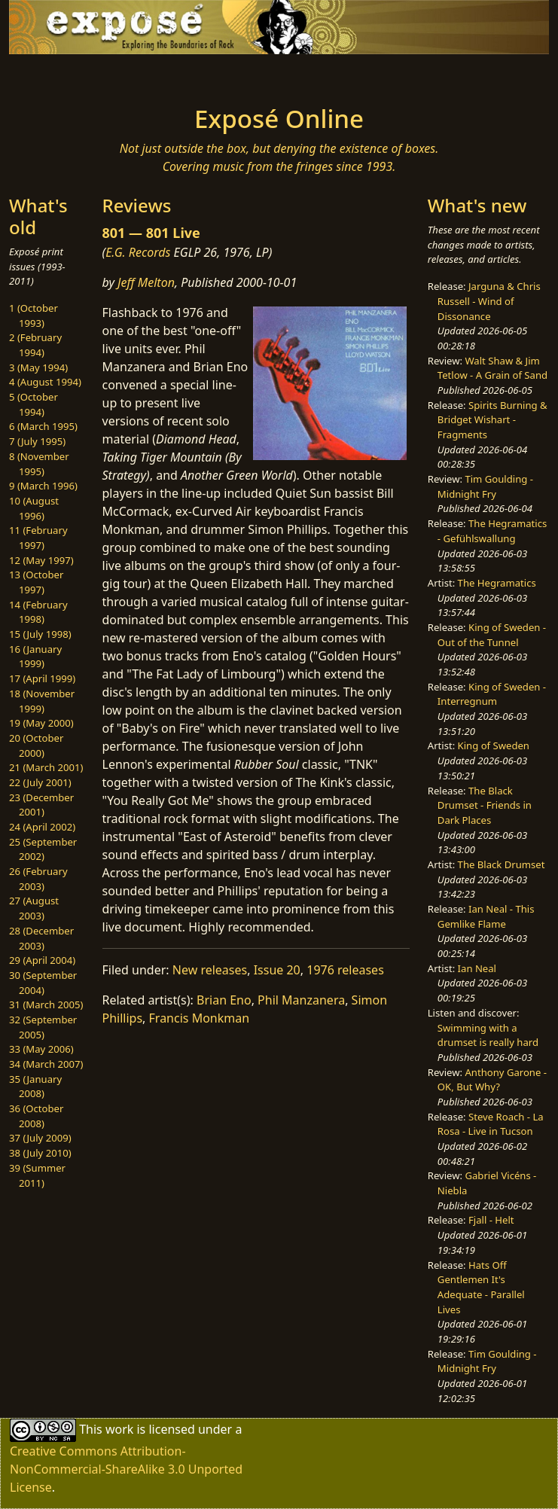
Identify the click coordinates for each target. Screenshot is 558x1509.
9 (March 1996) (43, 485)
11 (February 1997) (38, 537)
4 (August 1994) (45, 382)
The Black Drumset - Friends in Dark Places (485, 805)
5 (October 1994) (33, 404)
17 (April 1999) (42, 678)
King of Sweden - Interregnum (492, 694)
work (119, 1429)
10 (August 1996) (34, 508)
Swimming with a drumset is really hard (488, 1035)
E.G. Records (137, 252)
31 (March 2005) (46, 1004)
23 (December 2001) (41, 805)
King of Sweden (493, 745)
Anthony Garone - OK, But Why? (492, 1079)
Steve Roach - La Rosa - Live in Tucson (491, 1124)
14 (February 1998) (38, 612)
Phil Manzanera (301, 1000)
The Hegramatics (497, 583)
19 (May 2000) (41, 723)
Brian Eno (224, 1000)
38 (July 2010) (40, 1153)
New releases (209, 970)
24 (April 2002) (42, 827)
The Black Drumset (501, 864)
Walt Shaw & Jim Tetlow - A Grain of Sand (492, 368)
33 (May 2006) (41, 1049)
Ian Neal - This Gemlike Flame (486, 916)
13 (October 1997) (36, 582)
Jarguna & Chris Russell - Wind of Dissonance (489, 300)
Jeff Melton (146, 282)
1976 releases (345, 970)
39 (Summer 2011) (37, 1175)
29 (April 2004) (42, 960)
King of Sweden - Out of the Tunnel (492, 634)
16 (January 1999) (35, 656)
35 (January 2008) (35, 1086)
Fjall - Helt (491, 1220)
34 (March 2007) (46, 1064)
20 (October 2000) (36, 745)
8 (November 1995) (39, 464)
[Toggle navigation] (115, 75)
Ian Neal (477, 968)
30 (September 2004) (43, 982)
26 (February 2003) (38, 878)
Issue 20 (277, 970)
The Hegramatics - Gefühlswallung (492, 531)
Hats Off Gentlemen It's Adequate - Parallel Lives (481, 1287)
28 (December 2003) (41, 938)
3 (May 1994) (38, 367)
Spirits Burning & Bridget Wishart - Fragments (492, 419)
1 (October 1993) (33, 315)
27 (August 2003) (34, 908)
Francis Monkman (199, 1018)
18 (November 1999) (42, 701)
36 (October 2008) (36, 1116)
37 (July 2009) (40, 1138)
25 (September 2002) (43, 849)
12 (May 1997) (41, 560)
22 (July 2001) (40, 782)
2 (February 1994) (35, 345)
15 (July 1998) (40, 634)
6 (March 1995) (43, 426)
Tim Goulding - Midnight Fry (485, 486)
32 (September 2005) (43, 1027)
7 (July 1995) (37, 441)
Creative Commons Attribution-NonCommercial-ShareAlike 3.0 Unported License (126, 1469)
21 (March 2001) (46, 767)
